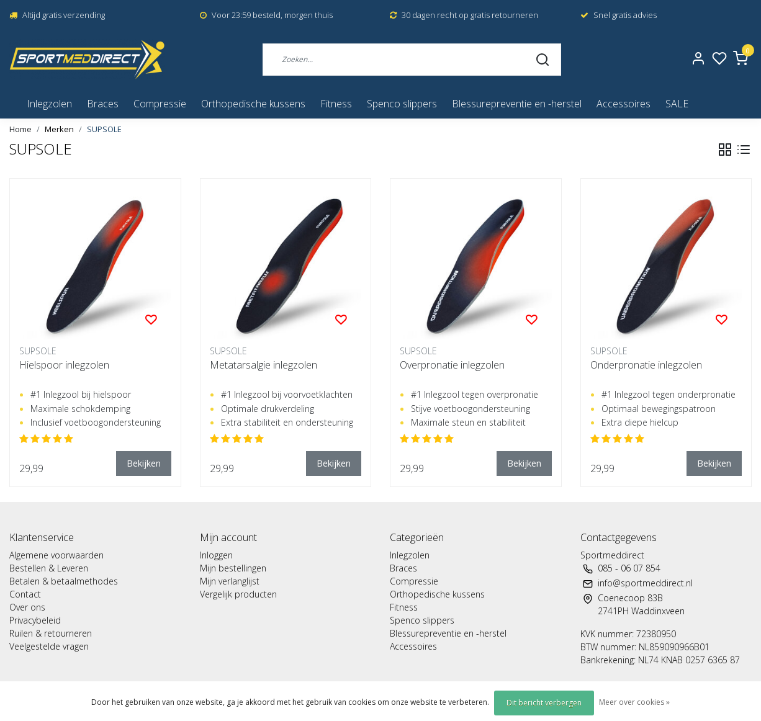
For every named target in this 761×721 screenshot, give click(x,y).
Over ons (27, 607)
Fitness (336, 103)
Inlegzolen (49, 103)
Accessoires (624, 103)
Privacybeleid (35, 620)
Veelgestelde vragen (49, 646)
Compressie (159, 103)
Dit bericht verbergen (544, 702)
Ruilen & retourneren (50, 633)
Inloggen (216, 555)
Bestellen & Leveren (48, 568)
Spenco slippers (402, 103)
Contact (25, 594)
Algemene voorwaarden (56, 555)
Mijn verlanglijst (229, 581)
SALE (676, 103)
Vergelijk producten (238, 594)
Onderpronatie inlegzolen (646, 365)
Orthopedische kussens (253, 103)
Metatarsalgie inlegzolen (263, 365)
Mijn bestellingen (233, 568)
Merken (59, 129)
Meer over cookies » (634, 702)
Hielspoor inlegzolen (64, 365)
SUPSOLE (104, 129)
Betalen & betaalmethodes (63, 581)
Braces (103, 103)
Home (20, 129)
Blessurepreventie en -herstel (517, 103)
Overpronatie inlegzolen (452, 365)
